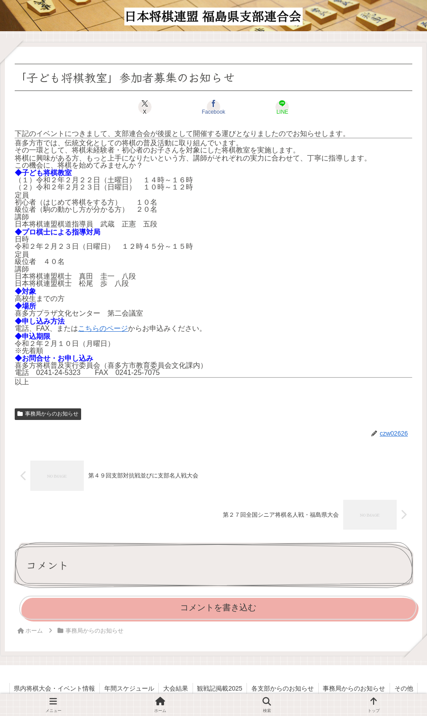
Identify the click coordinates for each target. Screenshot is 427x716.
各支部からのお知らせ (283, 688)
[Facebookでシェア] (214, 107)
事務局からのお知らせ (47, 414)
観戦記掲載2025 (219, 688)
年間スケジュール (128, 688)
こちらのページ (103, 328)
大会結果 (175, 688)
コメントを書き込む (218, 607)
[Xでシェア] (147, 107)
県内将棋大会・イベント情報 (53, 688)
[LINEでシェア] (280, 107)
